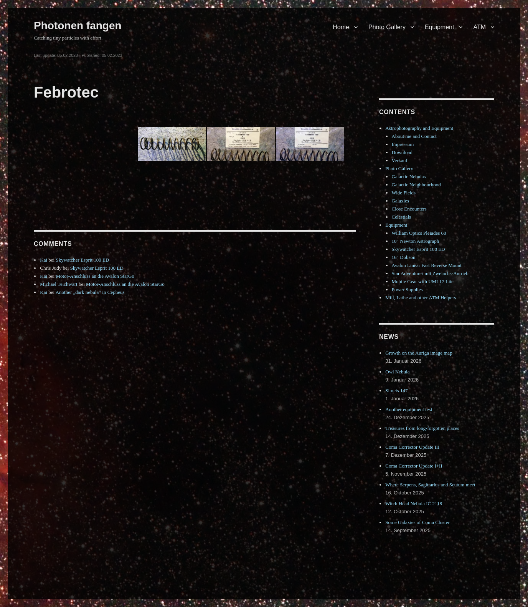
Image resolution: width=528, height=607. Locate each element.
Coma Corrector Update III (412, 447)
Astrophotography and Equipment (419, 128)
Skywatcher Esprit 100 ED (82, 260)
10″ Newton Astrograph (415, 241)
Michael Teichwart (58, 284)
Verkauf (400, 160)
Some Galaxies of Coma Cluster (417, 522)
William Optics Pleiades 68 (419, 233)
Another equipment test (408, 409)
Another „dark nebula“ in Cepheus (90, 292)
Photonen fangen (78, 26)
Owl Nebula (397, 372)
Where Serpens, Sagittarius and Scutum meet (430, 485)
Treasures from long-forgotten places (422, 428)
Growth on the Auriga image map (418, 353)
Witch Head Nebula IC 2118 (413, 503)
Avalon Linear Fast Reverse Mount (427, 265)
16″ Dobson (404, 257)
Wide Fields (404, 193)
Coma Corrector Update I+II (413, 466)
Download (402, 152)
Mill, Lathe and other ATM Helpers (420, 297)
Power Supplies (407, 289)
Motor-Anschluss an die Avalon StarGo (95, 276)
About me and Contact (414, 136)
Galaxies (400, 201)
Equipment (439, 27)
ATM (479, 27)
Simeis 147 (396, 390)
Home (341, 27)
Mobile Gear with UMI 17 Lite (423, 281)
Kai (43, 260)
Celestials (401, 217)
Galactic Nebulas (409, 176)
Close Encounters (409, 209)
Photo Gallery (387, 27)
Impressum (403, 144)
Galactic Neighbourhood (416, 184)
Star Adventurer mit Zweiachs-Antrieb (430, 273)
